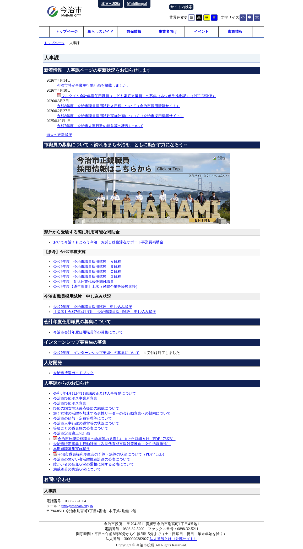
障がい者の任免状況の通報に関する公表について (93, 464)
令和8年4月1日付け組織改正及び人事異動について (94, 393)
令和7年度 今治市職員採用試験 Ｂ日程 (87, 266)
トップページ (67, 31)
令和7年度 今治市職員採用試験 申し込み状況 (92, 307)
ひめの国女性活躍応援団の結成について (86, 408)
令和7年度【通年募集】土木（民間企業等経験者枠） (96, 286)
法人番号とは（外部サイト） (173, 539)
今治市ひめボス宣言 (69, 403)
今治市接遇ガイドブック (73, 373)
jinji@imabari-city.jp (77, 506)
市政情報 (235, 31)
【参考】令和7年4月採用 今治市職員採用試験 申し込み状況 (104, 312)
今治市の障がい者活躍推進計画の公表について (91, 459)
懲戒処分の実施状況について (77, 469)
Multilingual (137, 4)
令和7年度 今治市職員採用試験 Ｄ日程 (87, 276)
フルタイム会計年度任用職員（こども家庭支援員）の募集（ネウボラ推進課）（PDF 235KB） (138, 96)
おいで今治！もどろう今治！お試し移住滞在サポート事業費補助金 (108, 242)
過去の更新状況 (59, 135)
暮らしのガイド (100, 31)
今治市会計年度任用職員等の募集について (88, 332)
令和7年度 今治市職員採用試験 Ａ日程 (87, 261)
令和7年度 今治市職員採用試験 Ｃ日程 (87, 271)
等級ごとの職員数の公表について (80, 428)
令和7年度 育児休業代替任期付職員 (83, 281)
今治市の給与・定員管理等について (82, 418)
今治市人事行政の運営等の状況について (86, 423)
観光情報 (134, 31)
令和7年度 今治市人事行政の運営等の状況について (100, 126)
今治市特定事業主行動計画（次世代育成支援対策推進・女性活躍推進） (112, 444)
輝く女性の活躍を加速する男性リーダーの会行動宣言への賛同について (112, 413)
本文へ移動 (110, 4)
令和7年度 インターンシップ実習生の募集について (96, 353)
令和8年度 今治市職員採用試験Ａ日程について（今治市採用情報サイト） (118, 106)
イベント (201, 31)
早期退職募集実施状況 (71, 449)
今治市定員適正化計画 (71, 433)
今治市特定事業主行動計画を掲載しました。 (93, 85)
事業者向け (168, 31)
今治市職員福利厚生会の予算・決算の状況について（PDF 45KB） (112, 454)
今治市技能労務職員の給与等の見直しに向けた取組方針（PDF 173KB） (117, 439)
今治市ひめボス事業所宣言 (75, 398)
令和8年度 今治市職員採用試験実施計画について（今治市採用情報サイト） (120, 116)
